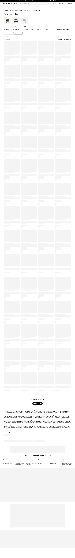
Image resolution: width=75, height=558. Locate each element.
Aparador (32, 10)
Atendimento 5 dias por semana (43, 462)
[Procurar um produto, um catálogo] (17, 3)
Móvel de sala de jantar (19, 10)
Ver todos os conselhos (39, 441)
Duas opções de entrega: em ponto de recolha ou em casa (67, 463)
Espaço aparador (27, 10)
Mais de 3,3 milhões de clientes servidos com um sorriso (31, 463)
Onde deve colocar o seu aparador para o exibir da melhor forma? (19, 441)
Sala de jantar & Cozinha (9, 10)
